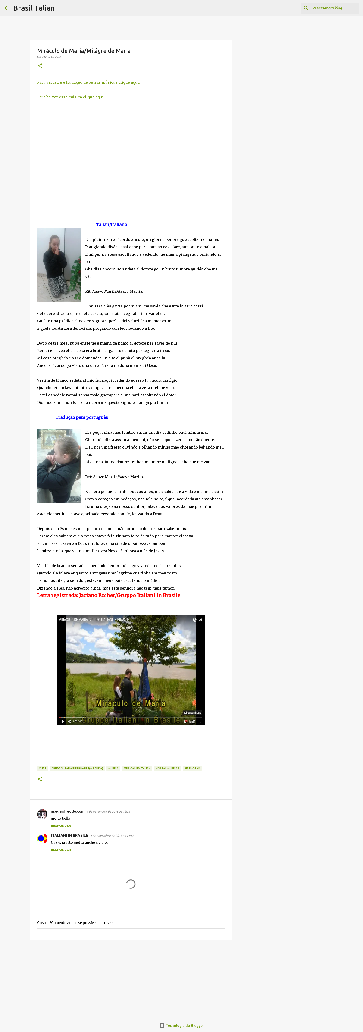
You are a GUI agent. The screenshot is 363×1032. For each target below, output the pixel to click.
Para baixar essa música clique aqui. (70, 97)
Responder (61, 826)
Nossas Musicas (167, 768)
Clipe (42, 768)
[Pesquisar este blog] (335, 8)
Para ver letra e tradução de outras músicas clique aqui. (88, 82)
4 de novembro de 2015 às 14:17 (112, 835)
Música (113, 768)
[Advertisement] (131, 979)
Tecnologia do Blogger (181, 1025)
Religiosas (192, 768)
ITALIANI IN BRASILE (69, 835)
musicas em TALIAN (137, 768)
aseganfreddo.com (67, 811)
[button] (40, 66)
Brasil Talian (34, 8)
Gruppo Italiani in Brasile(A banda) (77, 768)
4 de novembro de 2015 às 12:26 (108, 811)
